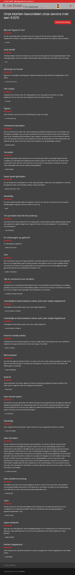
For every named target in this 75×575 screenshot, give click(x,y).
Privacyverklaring (9, 565)
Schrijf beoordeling (63, 22)
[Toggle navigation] (70, 6)
